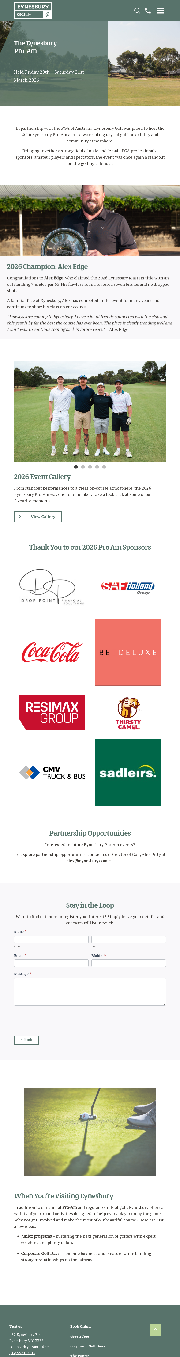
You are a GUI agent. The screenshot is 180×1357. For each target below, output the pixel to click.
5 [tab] (104, 467)
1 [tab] (76, 467)
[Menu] (160, 10)
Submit (27, 1040)
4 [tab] (97, 467)
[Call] (147, 10)
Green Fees (80, 1336)
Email (20, 956)
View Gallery (35, 517)
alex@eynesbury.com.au (89, 860)
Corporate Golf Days (40, 1253)
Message (22, 974)
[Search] (137, 10)
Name (20, 932)
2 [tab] (83, 467)
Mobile (98, 956)
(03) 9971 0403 (22, 1352)
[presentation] (49, 1019)
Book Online (81, 1327)
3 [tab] (90, 467)
